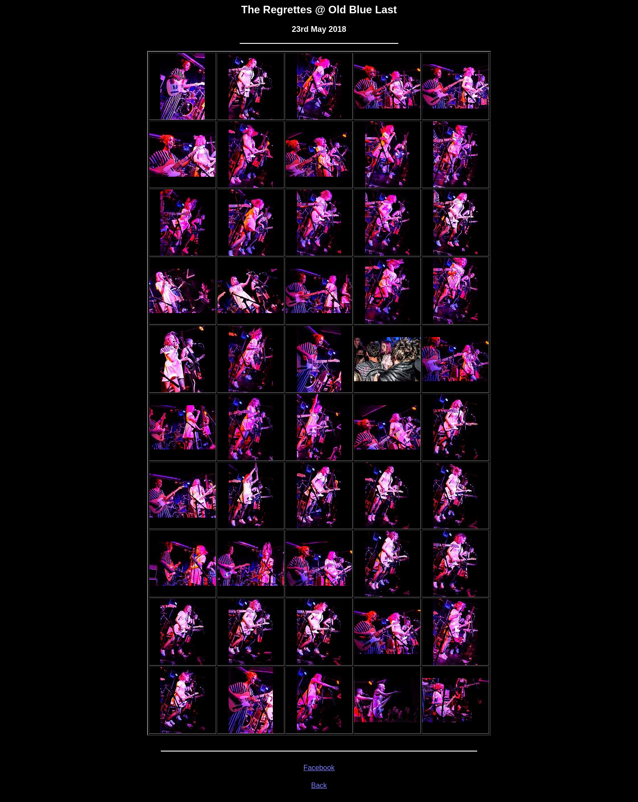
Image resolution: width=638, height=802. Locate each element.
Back (319, 785)
